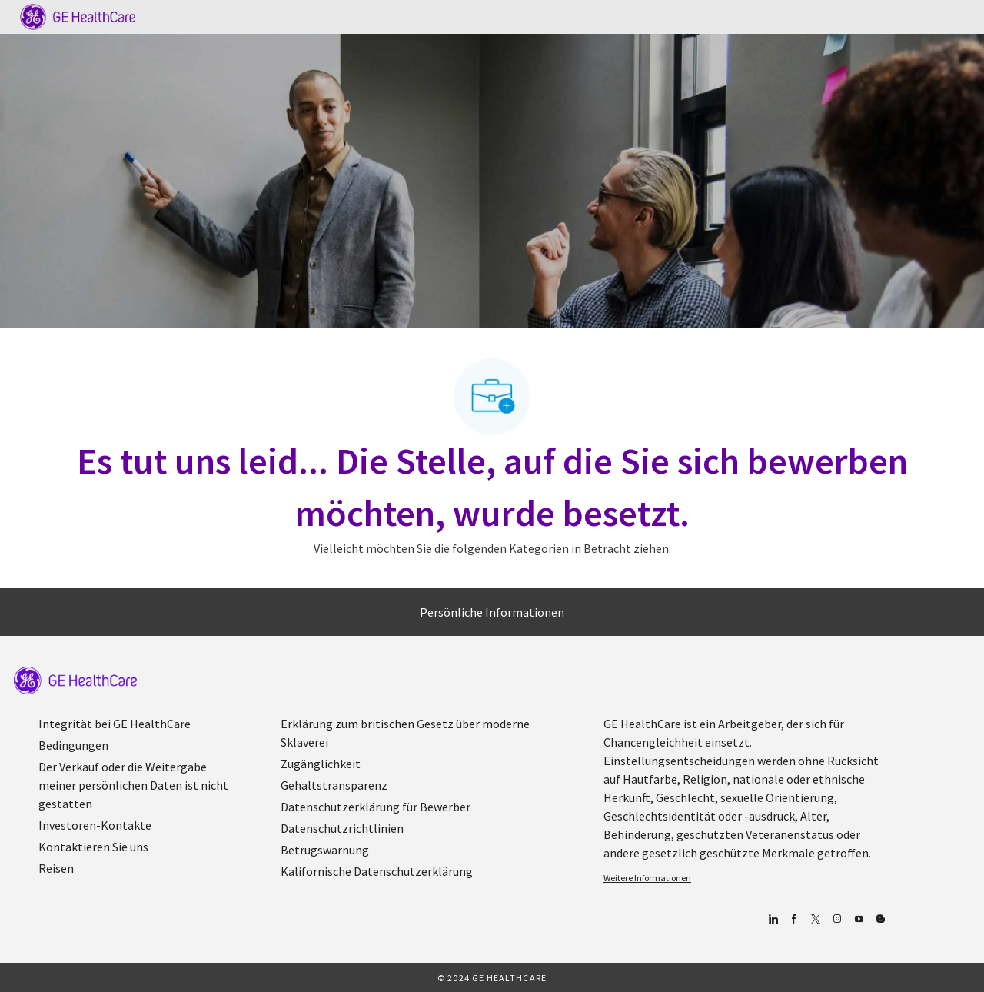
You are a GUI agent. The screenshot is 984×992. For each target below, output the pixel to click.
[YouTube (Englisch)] (858, 919)
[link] (75, 680)
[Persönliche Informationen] (492, 612)
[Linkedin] (772, 919)
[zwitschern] (815, 919)
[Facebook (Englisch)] (793, 919)
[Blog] (836, 919)
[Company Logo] (77, 15)
